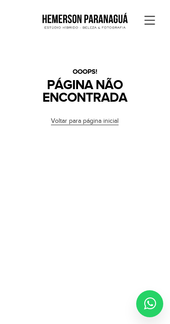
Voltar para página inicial (85, 121)
